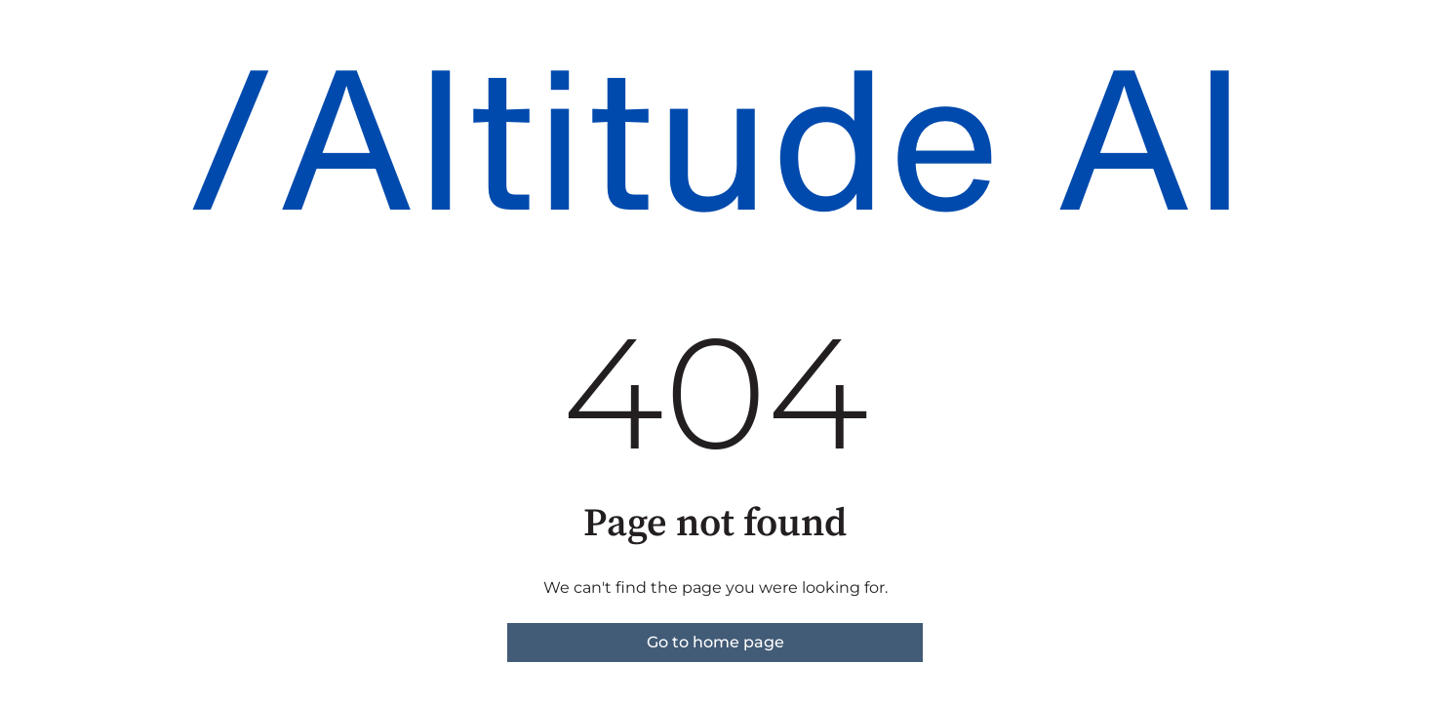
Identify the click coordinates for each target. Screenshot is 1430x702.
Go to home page (715, 642)
